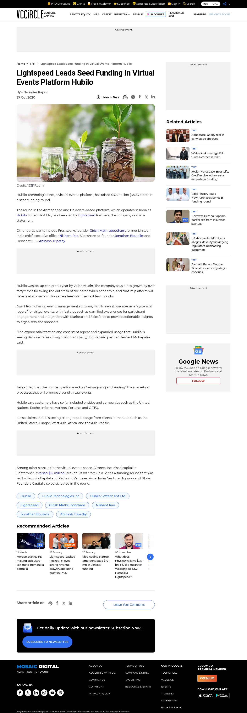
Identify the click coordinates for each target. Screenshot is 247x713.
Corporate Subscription (149, 3)
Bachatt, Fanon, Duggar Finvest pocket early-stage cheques (208, 268)
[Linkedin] (153, 97)
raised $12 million (51, 473)
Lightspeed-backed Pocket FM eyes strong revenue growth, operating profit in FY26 (62, 565)
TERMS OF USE (134, 660)
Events (79, 3)
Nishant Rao (68, 236)
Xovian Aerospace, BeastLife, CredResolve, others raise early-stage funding (210, 175)
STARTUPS (199, 15)
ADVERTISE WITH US (102, 667)
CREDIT (106, 15)
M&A (96, 15)
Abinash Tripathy (52, 241)
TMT (33, 64)
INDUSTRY (120, 15)
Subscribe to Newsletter (46, 637)
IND (205, 4)
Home (21, 64)
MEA (215, 4)
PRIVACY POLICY (99, 687)
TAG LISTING (133, 674)
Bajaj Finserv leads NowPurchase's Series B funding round (207, 197)
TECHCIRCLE (169, 667)
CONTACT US (97, 674)
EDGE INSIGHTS (171, 701)
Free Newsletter (99, 3)
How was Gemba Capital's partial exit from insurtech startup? (208, 219)
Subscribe (121, 3)
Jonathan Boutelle (129, 236)
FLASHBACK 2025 (176, 15)
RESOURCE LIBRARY (138, 680)
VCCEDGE (167, 674)
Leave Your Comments (123, 601)
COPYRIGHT (96, 680)
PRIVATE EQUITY (80, 15)
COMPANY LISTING (137, 667)
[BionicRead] (125, 97)
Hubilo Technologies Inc (61, 496)
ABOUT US (95, 660)
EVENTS (166, 680)
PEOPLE (138, 15)
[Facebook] (139, 97)
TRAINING (167, 687)
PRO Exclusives (58, 3)
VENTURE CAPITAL (50, 15)
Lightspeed (86, 215)
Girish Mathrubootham (107, 230)
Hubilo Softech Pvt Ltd (107, 496)
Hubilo (22, 215)
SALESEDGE (169, 694)
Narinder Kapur (35, 92)
